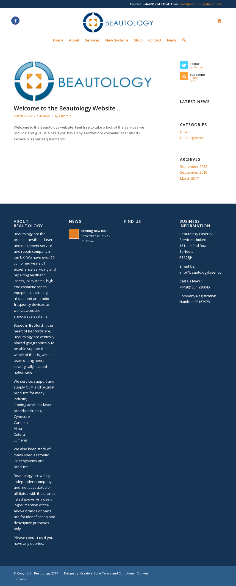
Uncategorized (192, 137)
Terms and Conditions (118, 573)
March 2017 (189, 178)
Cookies (142, 573)
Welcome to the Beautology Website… (67, 108)
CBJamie (65, 116)
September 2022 (193, 166)
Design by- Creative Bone (82, 573)
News (46, 116)
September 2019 (193, 172)
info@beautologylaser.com (201, 4)
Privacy (20, 579)
